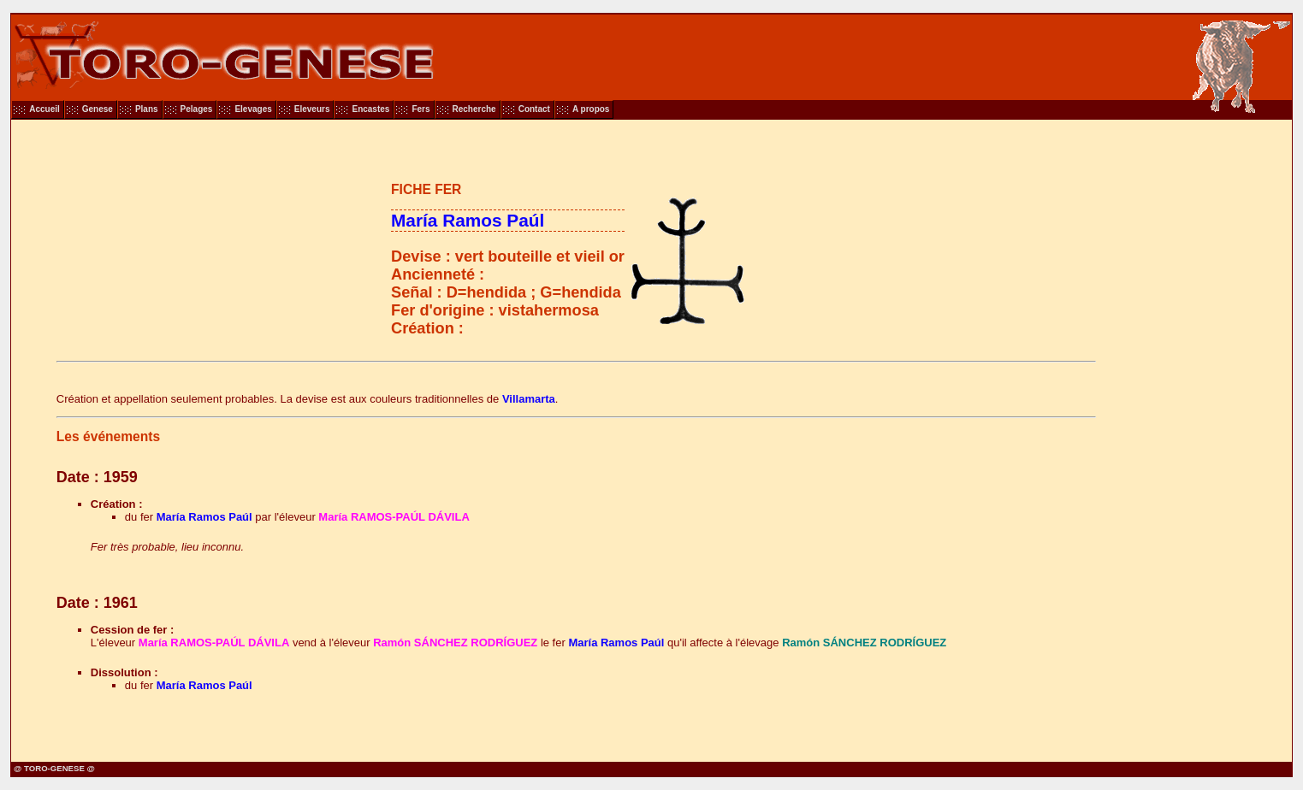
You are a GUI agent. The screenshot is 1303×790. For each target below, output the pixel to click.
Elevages (252, 109)
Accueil (44, 109)
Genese (97, 109)
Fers (420, 109)
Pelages (197, 109)
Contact (534, 109)
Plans (146, 109)
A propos (591, 109)
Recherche (474, 109)
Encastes (370, 109)
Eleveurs (312, 109)
